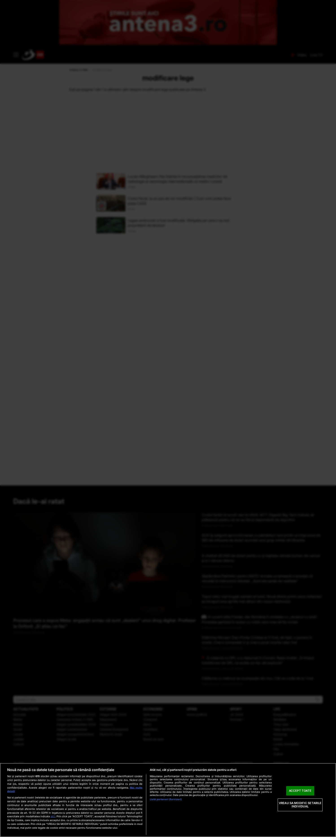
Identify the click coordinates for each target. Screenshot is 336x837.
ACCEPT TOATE (300, 790)
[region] (168, 800)
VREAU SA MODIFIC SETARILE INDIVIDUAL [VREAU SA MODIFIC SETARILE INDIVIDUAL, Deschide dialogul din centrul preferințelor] (300, 804)
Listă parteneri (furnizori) (166, 799)
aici (53, 816)
